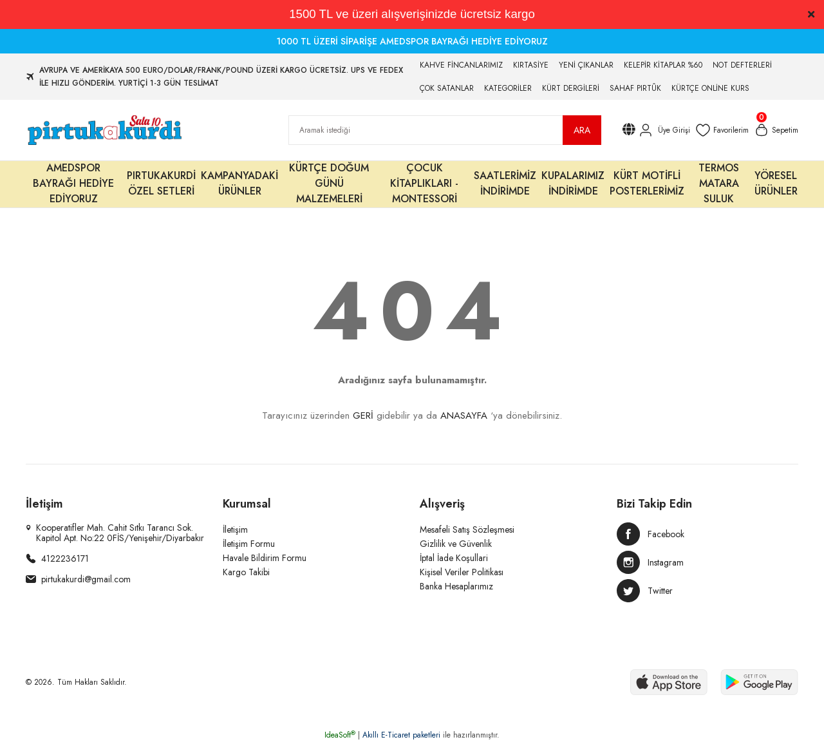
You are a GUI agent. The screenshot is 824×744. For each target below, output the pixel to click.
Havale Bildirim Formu (264, 557)
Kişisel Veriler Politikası (461, 572)
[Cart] (776, 130)
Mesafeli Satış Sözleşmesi (467, 529)
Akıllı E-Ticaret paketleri (401, 735)
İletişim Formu (249, 543)
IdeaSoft (339, 735)
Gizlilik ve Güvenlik (456, 543)
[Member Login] (663, 130)
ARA (582, 130)
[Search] (444, 130)
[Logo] (104, 130)
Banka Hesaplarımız (456, 586)
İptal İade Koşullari (454, 557)
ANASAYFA (463, 415)
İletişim (235, 529)
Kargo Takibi (246, 572)
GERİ (363, 415)
